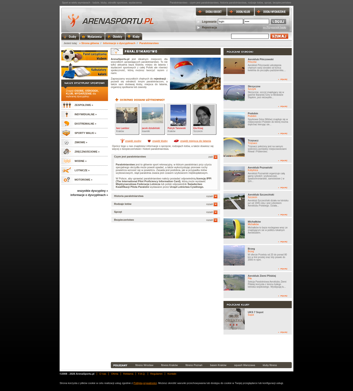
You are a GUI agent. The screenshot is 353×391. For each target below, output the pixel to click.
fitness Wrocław (144, 365)
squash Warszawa (244, 365)
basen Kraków (218, 365)
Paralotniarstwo (149, 43)
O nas (102, 373)
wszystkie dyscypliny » (92, 190)
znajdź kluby (160, 141)
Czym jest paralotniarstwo (165, 156)
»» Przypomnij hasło (274, 27)
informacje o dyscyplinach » (89, 195)
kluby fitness (270, 365)
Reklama (128, 373)
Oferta (114, 373)
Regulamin (156, 373)
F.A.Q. (141, 373)
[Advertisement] (201, 348)
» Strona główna (89, 43)
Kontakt (171, 373)
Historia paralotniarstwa (165, 196)
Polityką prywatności (145, 383)
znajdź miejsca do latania (195, 141)
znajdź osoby (133, 141)
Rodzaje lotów (165, 203)
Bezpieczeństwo (165, 219)
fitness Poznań (194, 365)
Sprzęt (165, 211)
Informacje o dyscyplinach (119, 43)
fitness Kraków (169, 365)
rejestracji (160, 78)
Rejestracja (209, 27)
